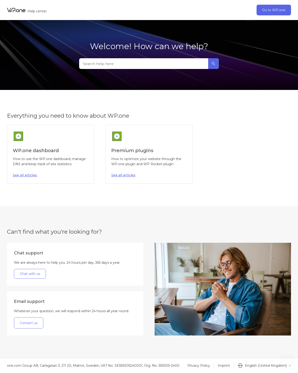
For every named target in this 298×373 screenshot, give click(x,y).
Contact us (28, 323)
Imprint (224, 365)
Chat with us (30, 274)
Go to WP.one (273, 10)
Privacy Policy (198, 365)
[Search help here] (149, 63)
